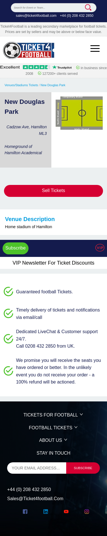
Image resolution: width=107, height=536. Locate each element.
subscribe (83, 468)
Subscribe (15, 248)
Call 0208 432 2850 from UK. (45, 346)
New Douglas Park (53, 85)
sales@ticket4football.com (36, 16)
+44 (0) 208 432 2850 (77, 16)
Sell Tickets (53, 190)
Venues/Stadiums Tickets (21, 85)
